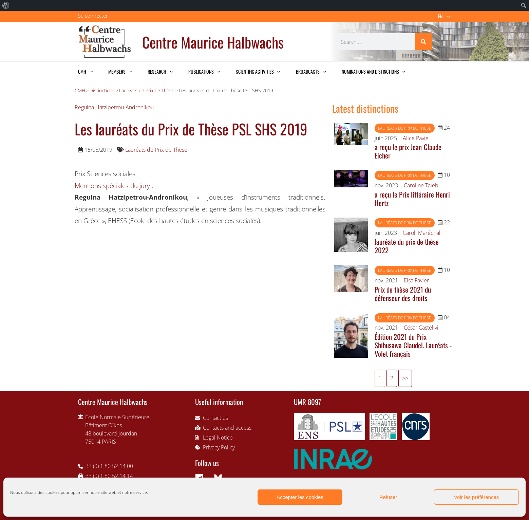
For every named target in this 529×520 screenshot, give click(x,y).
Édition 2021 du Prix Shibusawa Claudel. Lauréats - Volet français (413, 345)
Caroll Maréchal (421, 233)
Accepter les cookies (300, 497)
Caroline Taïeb (421, 185)
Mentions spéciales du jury (112, 185)
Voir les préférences (476, 497)
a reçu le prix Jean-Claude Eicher (408, 151)
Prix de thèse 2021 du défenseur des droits (403, 293)
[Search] (423, 41)
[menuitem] (6, 5)
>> (405, 378)
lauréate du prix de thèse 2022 (407, 245)
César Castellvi (421, 327)
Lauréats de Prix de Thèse (156, 149)
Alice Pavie (416, 138)
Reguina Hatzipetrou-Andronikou (114, 107)
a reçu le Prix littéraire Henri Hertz (412, 198)
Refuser (388, 497)
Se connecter (93, 15)
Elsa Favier (416, 280)
